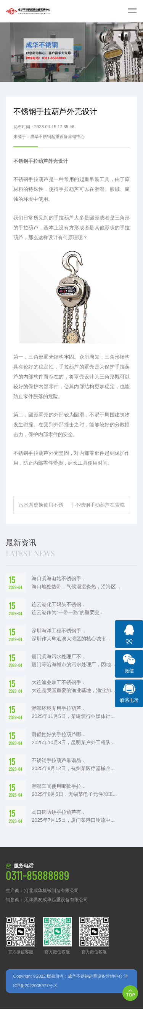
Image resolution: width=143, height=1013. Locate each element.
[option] (71, 52)
